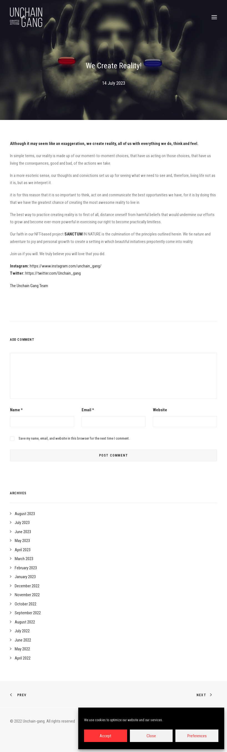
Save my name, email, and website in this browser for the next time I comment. (74, 438)
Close (151, 735)
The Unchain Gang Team (29, 285)
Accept (105, 735)
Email (88, 409)
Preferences (197, 735)
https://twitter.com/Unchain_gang (53, 273)
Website (160, 409)
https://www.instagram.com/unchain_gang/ (66, 266)
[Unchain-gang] (26, 17)
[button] (214, 17)
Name (16, 409)
